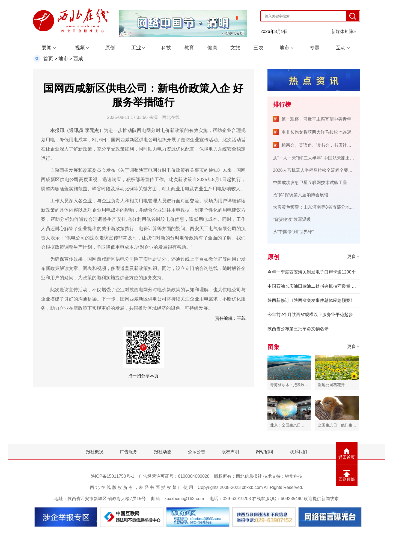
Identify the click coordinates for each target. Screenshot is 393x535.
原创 (110, 47)
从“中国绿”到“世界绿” (293, 231)
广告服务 (128, 451)
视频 (80, 47)
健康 (212, 47)
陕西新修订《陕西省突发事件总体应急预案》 (311, 300)
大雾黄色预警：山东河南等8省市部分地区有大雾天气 (324, 207)
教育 (189, 47)
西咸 (78, 58)
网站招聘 (264, 451)
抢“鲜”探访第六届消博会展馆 (300, 195)
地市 (284, 47)
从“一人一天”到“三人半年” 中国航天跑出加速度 (318, 158)
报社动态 (162, 451)
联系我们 (298, 451)
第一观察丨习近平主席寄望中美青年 (316, 119)
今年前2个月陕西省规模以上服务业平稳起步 (310, 314)
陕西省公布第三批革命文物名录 (298, 328)
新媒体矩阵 (343, 31)
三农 (258, 47)
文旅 (235, 47)
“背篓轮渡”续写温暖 (292, 219)
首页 (48, 58)
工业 (136, 47)
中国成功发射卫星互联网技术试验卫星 (310, 182)
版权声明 (230, 451)
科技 (166, 47)
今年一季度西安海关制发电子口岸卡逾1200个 (311, 272)
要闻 (47, 47)
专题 (315, 47)
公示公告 (196, 451)
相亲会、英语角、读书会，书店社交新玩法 (322, 145)
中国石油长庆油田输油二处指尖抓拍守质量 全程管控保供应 (313, 286)
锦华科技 (293, 476)
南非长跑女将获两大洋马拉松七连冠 (316, 132)
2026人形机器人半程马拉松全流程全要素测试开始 (321, 170)
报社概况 (94, 451)
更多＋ (353, 256)
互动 (341, 47)
